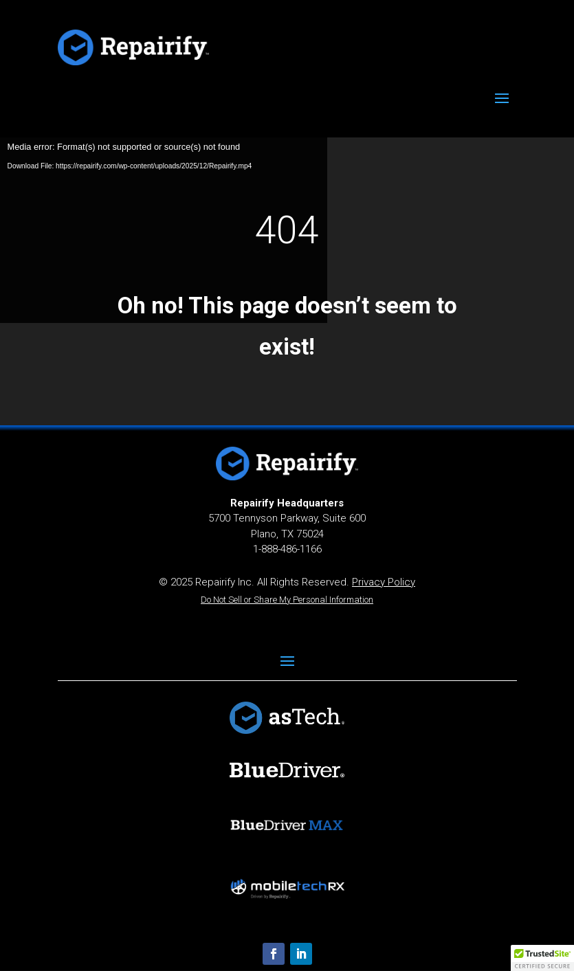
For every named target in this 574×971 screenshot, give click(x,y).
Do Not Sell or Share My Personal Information (287, 599)
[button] (542, 958)
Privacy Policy (383, 582)
